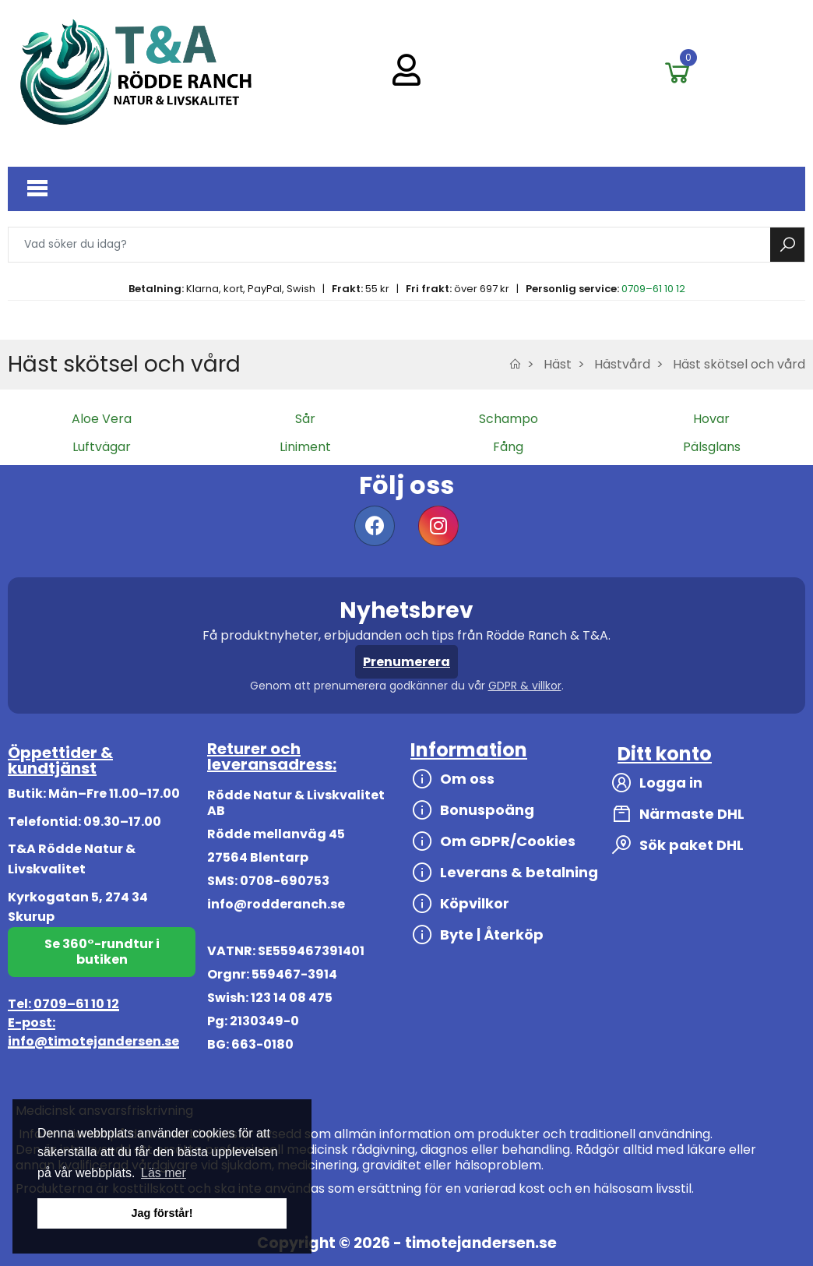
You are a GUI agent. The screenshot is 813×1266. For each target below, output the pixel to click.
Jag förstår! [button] (161, 1213)
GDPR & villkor (524, 685)
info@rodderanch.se (276, 904)
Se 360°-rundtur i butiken (102, 951)
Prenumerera (406, 662)
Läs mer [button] (163, 1173)
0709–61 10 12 (653, 288)
